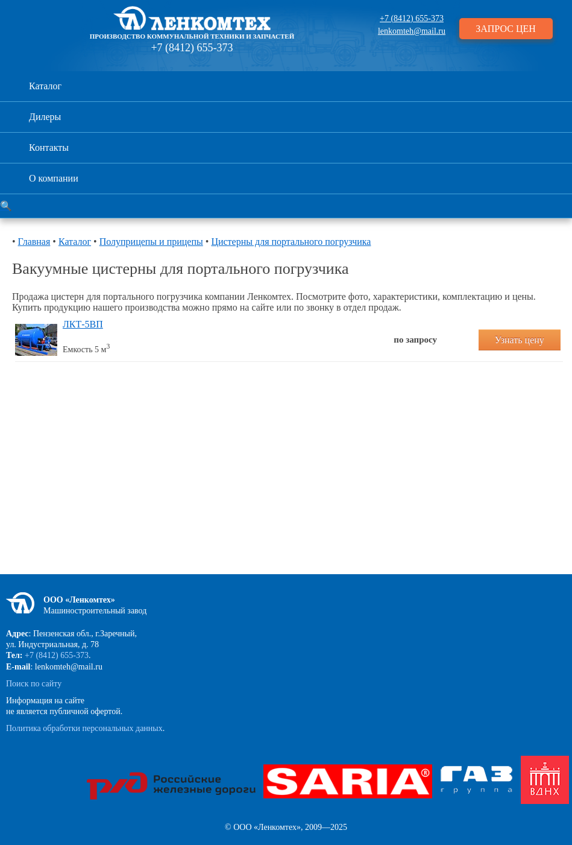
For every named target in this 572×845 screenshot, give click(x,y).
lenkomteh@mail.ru (411, 31)
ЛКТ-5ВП (83, 324)
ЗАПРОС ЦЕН (506, 29)
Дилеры (45, 117)
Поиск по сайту (33, 683)
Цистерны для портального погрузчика (291, 241)
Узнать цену (519, 340)
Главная (34, 241)
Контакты (49, 147)
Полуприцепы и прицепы (151, 241)
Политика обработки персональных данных (84, 728)
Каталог (45, 86)
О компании (53, 178)
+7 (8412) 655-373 (192, 48)
